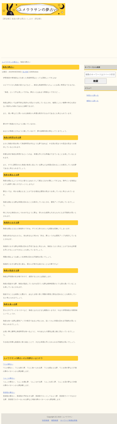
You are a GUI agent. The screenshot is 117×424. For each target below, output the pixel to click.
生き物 (25, 72)
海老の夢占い (8, 67)
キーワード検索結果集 (68, 420)
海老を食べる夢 (10, 304)
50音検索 (45, 420)
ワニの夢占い (8, 364)
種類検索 (54, 420)
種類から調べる (92, 101)
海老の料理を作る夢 (12, 137)
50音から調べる (93, 95)
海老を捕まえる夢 (11, 175)
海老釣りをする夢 (11, 223)
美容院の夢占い (9, 392)
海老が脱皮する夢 (11, 270)
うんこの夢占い (9, 378)
